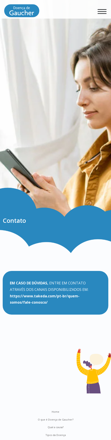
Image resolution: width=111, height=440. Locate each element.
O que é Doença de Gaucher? (55, 419)
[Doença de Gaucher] (22, 12)
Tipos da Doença (55, 435)
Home (55, 411)
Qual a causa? (56, 427)
